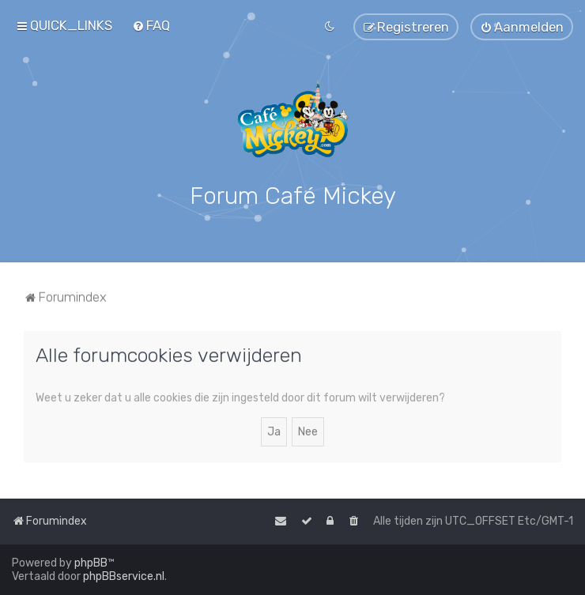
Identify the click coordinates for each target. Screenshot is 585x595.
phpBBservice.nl (123, 576)
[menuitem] (151, 25)
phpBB (91, 563)
